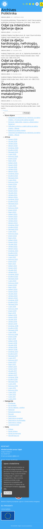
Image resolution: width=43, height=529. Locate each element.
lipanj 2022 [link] (12, 238)
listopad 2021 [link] (13, 255)
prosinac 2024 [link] (13, 173)
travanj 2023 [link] (12, 216)
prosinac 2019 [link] (13, 300)
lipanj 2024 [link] (12, 186)
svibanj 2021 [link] (12, 266)
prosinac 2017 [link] (13, 351)
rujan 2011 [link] (12, 397)
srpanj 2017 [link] (12, 362)
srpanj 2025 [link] (12, 158)
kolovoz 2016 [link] (13, 386)
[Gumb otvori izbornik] (37, 4)
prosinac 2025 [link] (13, 148)
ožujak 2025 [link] (12, 167)
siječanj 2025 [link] (12, 171)
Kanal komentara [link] (14, 433)
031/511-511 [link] (6, 454)
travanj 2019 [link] (12, 317)
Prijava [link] (10, 429)
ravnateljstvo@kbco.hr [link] (12, 456)
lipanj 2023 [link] (12, 212)
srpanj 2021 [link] (12, 261)
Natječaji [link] (11, 410)
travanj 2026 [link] (12, 139)
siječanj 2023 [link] (13, 223)
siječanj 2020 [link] (13, 298)
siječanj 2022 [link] (13, 249)
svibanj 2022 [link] (12, 240)
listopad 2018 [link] (13, 330)
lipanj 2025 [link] (12, 161)
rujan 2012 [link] (12, 394)
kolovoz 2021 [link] (13, 259)
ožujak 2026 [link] (12, 141)
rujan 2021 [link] (12, 257)
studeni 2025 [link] (13, 150)
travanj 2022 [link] (12, 242)
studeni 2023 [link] (13, 201)
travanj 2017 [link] (12, 369)
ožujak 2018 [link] (12, 345)
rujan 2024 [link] (12, 180)
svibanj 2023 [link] (12, 214)
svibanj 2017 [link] (12, 367)
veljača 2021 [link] (12, 272)
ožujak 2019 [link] (12, 319)
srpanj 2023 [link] (12, 210)
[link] (41, 4)
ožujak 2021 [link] (12, 270)
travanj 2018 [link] (12, 343)
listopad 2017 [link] (13, 356)
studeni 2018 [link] (13, 328)
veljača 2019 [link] (12, 321)
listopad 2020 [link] (13, 279)
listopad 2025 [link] (13, 152)
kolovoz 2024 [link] (13, 182)
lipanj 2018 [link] (12, 339)
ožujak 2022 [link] (12, 244)
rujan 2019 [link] (12, 306)
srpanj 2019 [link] (12, 311)
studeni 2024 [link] (13, 176)
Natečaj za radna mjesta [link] (16, 130)
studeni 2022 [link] (13, 227)
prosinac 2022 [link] (13, 225)
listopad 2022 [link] (13, 229)
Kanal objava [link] (12, 431)
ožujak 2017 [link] (12, 371)
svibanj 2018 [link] (12, 341)
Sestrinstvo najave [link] (14, 422)
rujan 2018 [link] (12, 332)
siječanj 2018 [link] (12, 349)
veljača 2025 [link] (12, 169)
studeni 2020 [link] (13, 276)
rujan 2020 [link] (12, 281)
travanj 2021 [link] (12, 268)
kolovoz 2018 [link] (13, 334)
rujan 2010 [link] (12, 399)
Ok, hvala (7, 493)
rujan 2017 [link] (12, 358)
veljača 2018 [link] (12, 347)
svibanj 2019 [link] (12, 315)
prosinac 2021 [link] (13, 251)
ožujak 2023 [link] (12, 219)
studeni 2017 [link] (13, 354)
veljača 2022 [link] (12, 246)
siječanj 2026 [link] (12, 146)
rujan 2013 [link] (12, 392)
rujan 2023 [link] (12, 206)
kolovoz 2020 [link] (13, 283)
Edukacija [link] (11, 403)
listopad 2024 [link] (13, 178)
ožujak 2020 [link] (12, 294)
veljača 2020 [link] (12, 296)
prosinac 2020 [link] (13, 274)
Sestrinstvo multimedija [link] (16, 420)
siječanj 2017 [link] (12, 375)
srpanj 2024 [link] (12, 184)
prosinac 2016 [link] (13, 377)
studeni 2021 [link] (13, 253)
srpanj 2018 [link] (12, 336)
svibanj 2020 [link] (12, 289)
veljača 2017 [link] (12, 373)
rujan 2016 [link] (12, 384)
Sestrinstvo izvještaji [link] (15, 418)
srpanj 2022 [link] (12, 236)
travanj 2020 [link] (12, 291)
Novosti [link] (11, 414)
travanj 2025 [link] (12, 165)
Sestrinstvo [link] (12, 416)
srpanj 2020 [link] (12, 285)
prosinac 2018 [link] (13, 326)
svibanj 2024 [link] (12, 188)
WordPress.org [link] (13, 435)
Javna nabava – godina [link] (16, 407)
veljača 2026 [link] (12, 143)
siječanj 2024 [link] (13, 197)
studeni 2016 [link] (12, 379)
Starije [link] (4, 110)
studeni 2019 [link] (13, 302)
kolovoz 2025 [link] (13, 156)
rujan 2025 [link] (12, 154)
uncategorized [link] (13, 425)
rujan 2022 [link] (12, 231)
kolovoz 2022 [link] (13, 234)
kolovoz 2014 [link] (13, 390)
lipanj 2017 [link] (12, 364)
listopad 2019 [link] (13, 304)
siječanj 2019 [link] (12, 324)
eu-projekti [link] (12, 405)
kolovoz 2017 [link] (13, 360)
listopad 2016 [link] (13, 382)
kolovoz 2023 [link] (13, 208)
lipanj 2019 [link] (12, 313)
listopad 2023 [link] (13, 203)
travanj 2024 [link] (12, 191)
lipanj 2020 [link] (12, 287)
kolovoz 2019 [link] (13, 309)
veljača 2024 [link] (12, 195)
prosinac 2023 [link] (13, 199)
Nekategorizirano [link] (14, 412)
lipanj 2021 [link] (12, 264)
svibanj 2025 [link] (12, 163)
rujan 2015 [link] (12, 388)
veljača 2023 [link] (12, 221)
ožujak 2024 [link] (12, 193)
